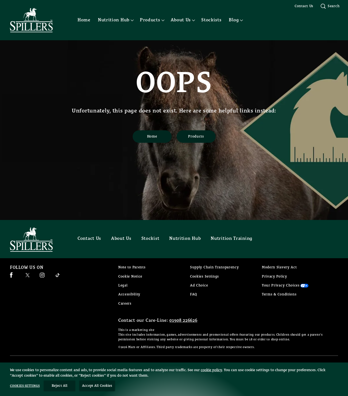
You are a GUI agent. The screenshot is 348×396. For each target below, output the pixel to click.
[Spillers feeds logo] (36, 239)
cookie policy (211, 386)
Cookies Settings (204, 276)
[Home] (152, 136)
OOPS (174, 83)
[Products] (196, 136)
